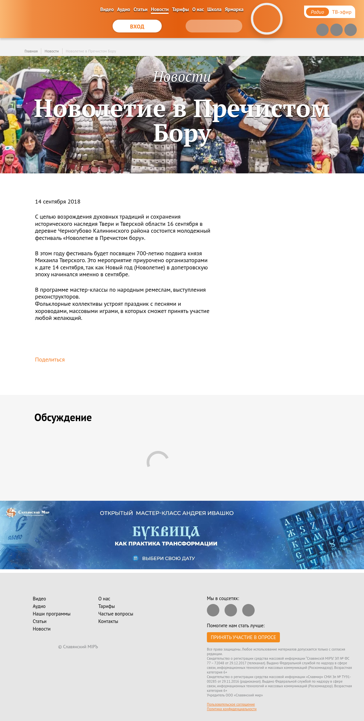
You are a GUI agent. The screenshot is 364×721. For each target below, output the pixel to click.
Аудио (123, 9)
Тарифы (180, 9)
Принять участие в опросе (243, 637)
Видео (107, 9)
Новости (160, 9)
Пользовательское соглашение (231, 704)
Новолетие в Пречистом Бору (91, 51)
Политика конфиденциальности (232, 709)
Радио (317, 12)
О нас (198, 9)
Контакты (108, 621)
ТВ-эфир (342, 12)
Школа (214, 9)
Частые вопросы (115, 614)
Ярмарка (234, 9)
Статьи (141, 9)
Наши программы (51, 614)
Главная (31, 51)
